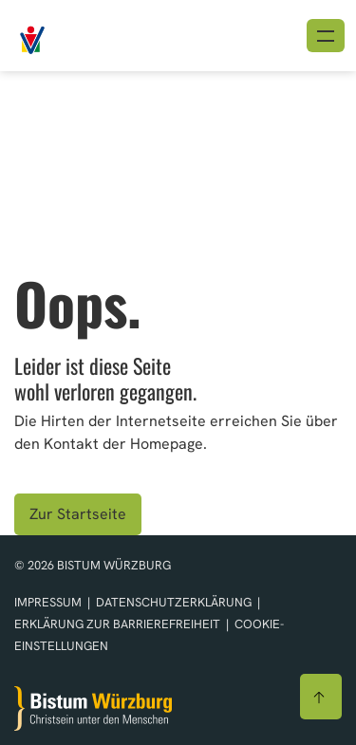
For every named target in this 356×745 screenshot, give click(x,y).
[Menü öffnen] (326, 35)
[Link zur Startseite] (75, 34)
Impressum (49, 602)
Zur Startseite (77, 514)
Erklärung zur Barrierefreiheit (117, 624)
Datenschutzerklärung (175, 602)
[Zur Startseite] (93, 708)
